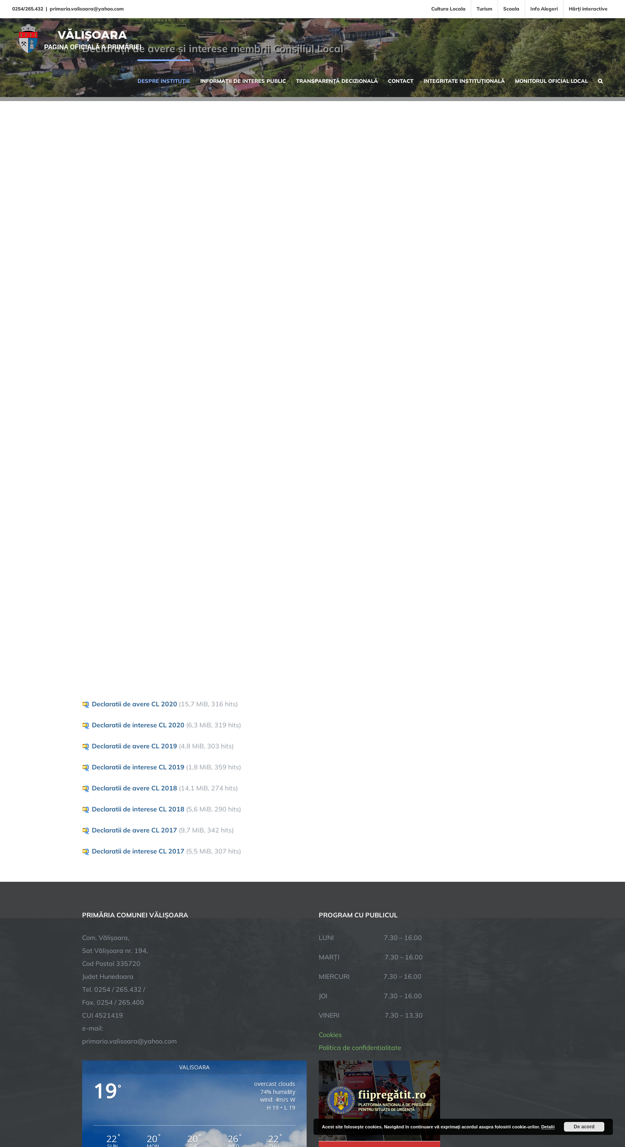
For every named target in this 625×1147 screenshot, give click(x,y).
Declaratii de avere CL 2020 (134, 704)
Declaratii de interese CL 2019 (138, 767)
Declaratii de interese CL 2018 (138, 809)
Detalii (548, 1126)
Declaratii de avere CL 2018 (134, 788)
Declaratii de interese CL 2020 (138, 725)
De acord (584, 1127)
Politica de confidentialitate (360, 1047)
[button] (600, 80)
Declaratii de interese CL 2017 (138, 851)
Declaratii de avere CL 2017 (134, 830)
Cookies (330, 1035)
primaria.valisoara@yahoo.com (87, 9)
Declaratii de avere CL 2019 (134, 746)
